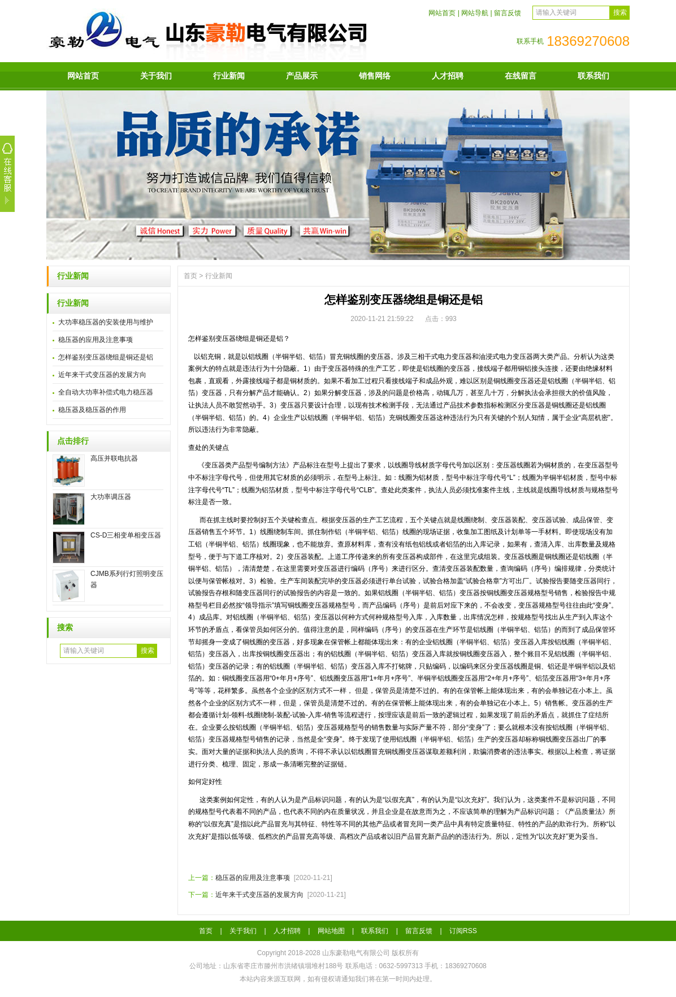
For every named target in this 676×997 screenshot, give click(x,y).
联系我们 (593, 75)
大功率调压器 (110, 497)
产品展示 (302, 75)
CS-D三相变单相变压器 (125, 535)
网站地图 (331, 931)
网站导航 (474, 13)
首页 (190, 276)
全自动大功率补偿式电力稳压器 (105, 392)
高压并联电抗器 (114, 458)
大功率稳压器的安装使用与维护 (105, 322)
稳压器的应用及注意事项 (95, 340)
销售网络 (375, 75)
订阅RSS (463, 931)
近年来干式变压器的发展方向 (102, 375)
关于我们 (156, 75)
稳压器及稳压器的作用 (92, 410)
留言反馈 (507, 13)
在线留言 (520, 75)
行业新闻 (229, 75)
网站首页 (442, 13)
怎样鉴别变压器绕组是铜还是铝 (105, 357)
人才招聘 (447, 75)
